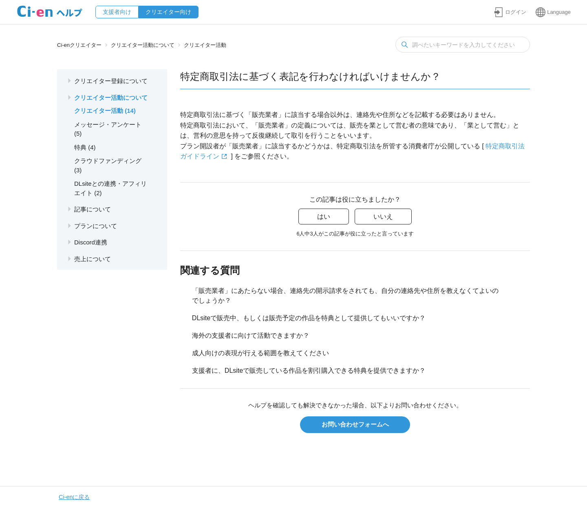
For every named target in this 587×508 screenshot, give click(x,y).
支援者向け (117, 12)
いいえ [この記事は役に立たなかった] (383, 216)
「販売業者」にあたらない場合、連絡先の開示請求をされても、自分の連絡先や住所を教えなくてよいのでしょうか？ (345, 295)
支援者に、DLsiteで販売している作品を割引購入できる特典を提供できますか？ (309, 370)
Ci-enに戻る (74, 497)
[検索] (462, 45)
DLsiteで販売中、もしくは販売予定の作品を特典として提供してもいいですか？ (309, 317)
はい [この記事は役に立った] (323, 216)
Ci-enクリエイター (79, 45)
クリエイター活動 (205, 45)
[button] (510, 12)
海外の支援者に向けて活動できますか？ (250, 335)
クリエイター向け (168, 12)
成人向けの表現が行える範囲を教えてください (260, 353)
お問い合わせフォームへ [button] (355, 424)
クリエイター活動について (142, 45)
